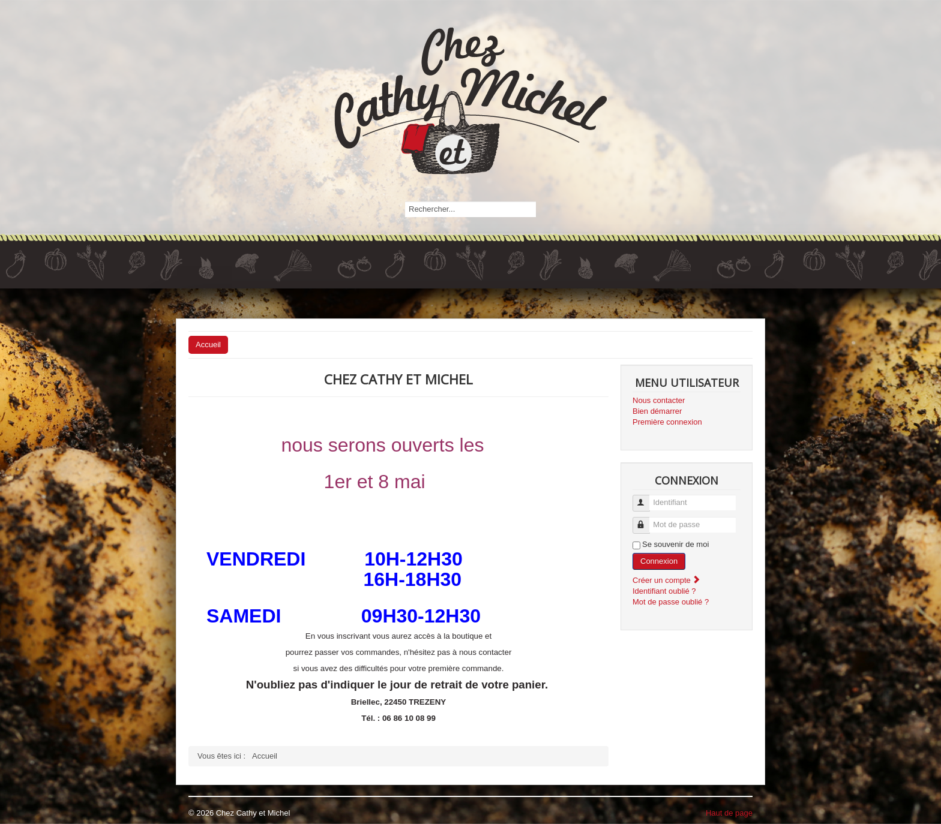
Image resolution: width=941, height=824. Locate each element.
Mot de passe (646, 520)
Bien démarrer (657, 411)
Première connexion (667, 421)
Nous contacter (659, 400)
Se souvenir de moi (675, 544)
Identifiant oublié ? (664, 591)
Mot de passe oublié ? (671, 601)
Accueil (208, 344)
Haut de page (729, 812)
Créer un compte (667, 580)
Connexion (659, 561)
